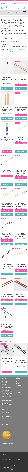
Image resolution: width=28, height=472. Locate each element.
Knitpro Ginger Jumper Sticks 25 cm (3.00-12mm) (21, 294)
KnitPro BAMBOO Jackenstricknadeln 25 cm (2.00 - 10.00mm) (21, 264)
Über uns (4, 454)
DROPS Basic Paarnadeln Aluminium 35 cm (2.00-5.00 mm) (7, 78)
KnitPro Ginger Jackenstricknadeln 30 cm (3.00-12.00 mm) (7, 294)
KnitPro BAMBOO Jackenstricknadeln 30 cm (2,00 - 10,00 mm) (7, 204)
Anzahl (6, 145)
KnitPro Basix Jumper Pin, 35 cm (7, 170)
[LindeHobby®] (5, 3)
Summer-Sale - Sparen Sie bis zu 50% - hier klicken (9, 0)
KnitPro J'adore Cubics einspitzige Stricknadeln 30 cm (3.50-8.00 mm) (7, 325)
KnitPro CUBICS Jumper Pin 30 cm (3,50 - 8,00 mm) (7, 234)
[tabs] (24, 7)
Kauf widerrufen (5, 418)
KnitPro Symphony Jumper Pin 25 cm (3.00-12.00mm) (21, 109)
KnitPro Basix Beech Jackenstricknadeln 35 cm (21, 78)
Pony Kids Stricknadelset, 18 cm (7, 139)
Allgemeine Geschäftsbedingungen (11, 459)
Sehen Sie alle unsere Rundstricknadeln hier (10, 51)
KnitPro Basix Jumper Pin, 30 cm (21, 138)
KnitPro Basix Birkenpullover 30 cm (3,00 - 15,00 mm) (21, 204)
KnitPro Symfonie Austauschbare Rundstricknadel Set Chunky (7, 360)
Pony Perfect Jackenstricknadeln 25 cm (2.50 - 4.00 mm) (21, 234)
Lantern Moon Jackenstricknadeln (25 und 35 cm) (21, 362)
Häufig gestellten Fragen (5, 413)
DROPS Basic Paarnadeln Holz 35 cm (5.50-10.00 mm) (7, 109)
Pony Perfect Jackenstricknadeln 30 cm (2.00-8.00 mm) (7, 264)
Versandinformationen (6, 416)
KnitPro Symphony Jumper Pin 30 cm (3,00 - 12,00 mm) (21, 171)
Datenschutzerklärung (8, 462)
